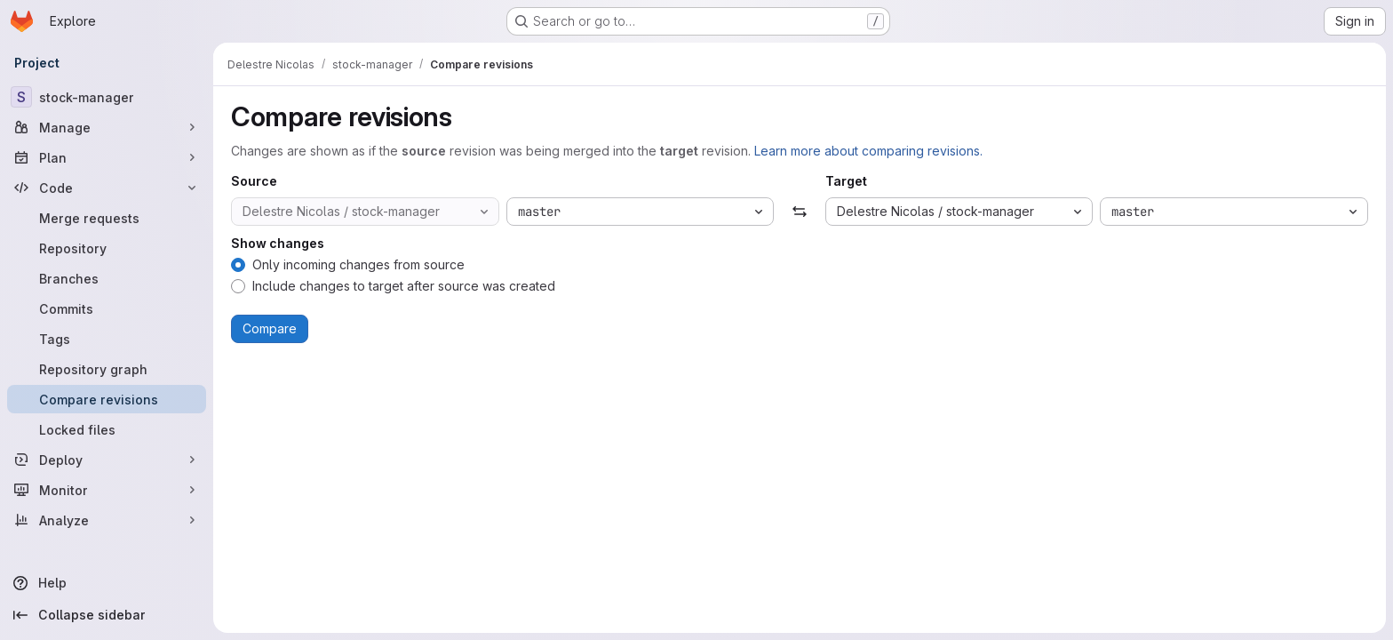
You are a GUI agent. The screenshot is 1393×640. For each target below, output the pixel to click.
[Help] (106, 583)
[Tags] (106, 338)
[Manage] (106, 127)
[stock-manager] (106, 97)
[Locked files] (106, 429)
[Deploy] (106, 459)
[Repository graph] (106, 369)
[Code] (106, 187)
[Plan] (106, 157)
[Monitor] (106, 490)
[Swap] (799, 211)
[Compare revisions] (106, 399)
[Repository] (106, 248)
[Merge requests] (106, 218)
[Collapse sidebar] (106, 615)
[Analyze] (106, 520)
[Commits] (106, 308)
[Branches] (106, 278)
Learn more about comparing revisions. (868, 150)
